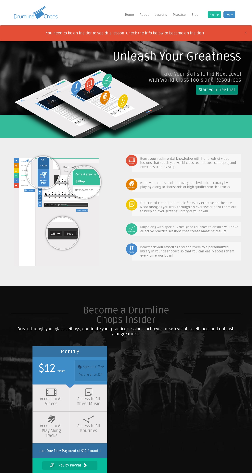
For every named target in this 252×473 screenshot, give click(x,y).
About (144, 15)
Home (129, 15)
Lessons (161, 15)
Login (229, 14)
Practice (179, 15)
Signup (214, 14)
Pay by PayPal (68, 465)
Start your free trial (217, 89)
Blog (195, 15)
